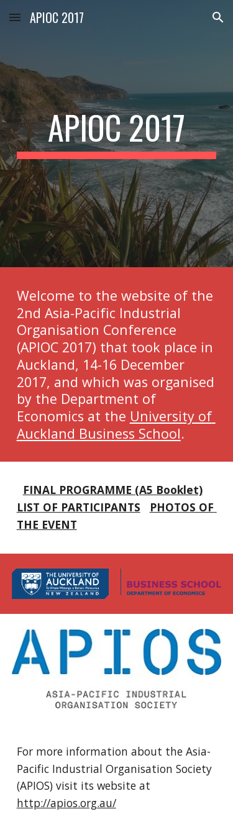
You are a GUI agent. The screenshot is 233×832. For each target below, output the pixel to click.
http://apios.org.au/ (66, 802)
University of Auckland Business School (116, 424)
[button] (15, 17)
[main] (117, 133)
